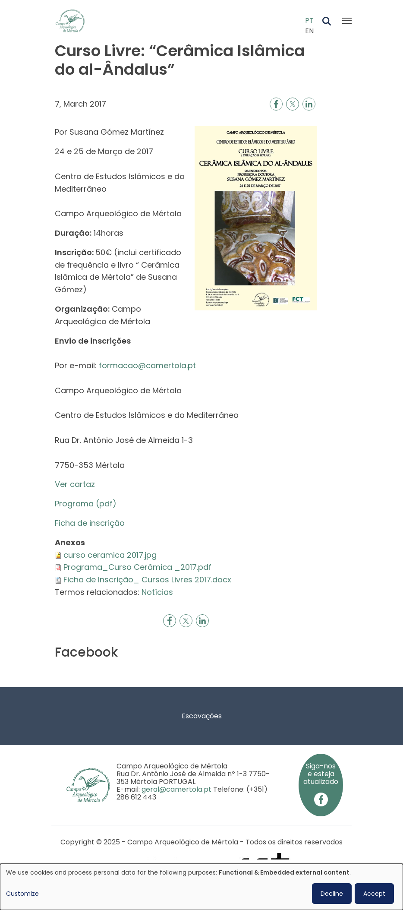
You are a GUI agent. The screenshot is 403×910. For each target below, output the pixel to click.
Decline (332, 893)
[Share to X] (292, 104)
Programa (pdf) (85, 503)
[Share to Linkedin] (308, 104)
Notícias (157, 592)
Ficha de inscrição (91, 523)
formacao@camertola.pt (147, 365)
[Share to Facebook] (276, 104)
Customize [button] (22, 893)
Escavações (202, 716)
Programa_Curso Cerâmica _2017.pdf (137, 567)
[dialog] (201, 887)
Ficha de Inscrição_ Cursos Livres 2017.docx (147, 579)
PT (309, 20)
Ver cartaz (75, 484)
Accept (374, 893)
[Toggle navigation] (347, 21)
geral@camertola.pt (176, 789)
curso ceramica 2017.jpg (110, 555)
